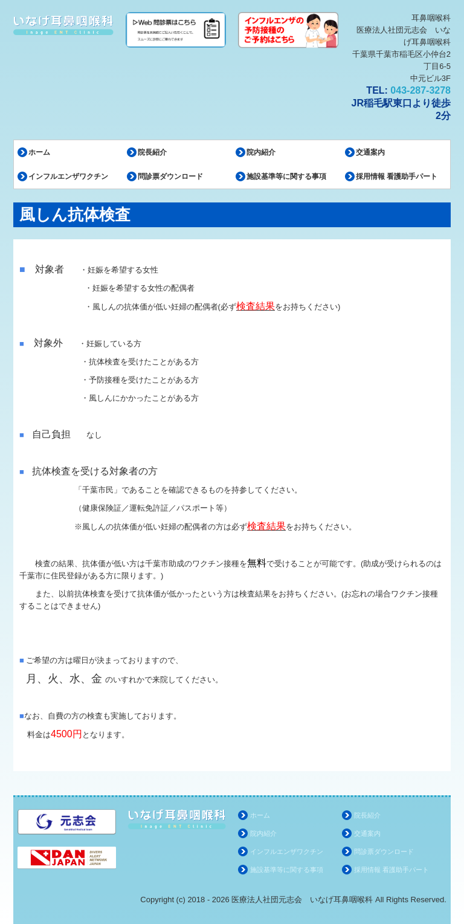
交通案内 (370, 152)
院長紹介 (152, 152)
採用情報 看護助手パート (396, 176)
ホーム (39, 152)
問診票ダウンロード (170, 176)
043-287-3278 (420, 90)
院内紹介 (261, 152)
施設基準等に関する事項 (286, 176)
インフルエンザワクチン (68, 176)
